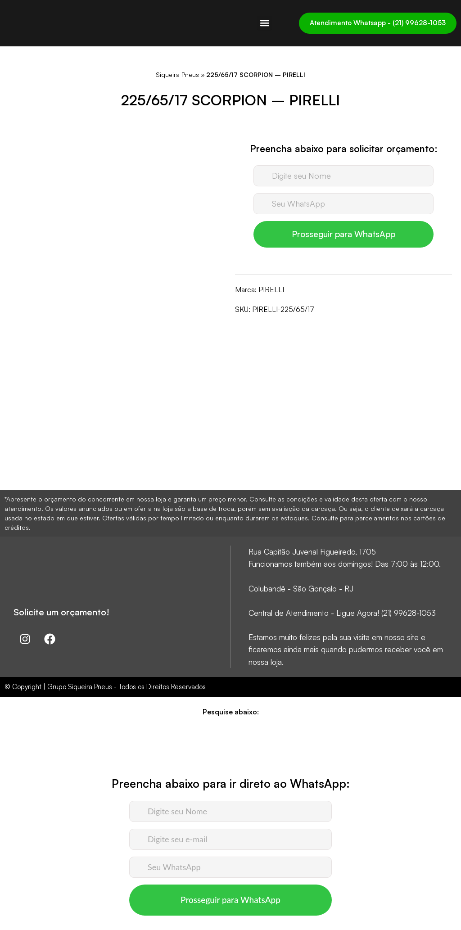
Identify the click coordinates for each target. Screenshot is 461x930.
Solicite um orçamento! (61, 612)
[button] (264, 23)
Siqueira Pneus (177, 74)
